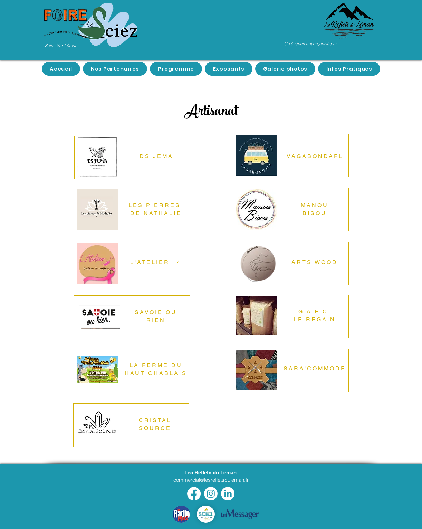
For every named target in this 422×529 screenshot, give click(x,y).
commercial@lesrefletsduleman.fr (211, 480)
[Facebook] (194, 493)
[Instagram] (211, 493)
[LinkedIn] (227, 493)
